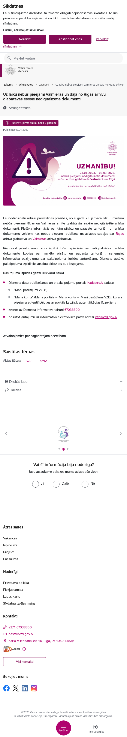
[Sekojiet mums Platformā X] (15, 688)
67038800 (72, 310)
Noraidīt (24, 39)
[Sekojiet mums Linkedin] (25, 688)
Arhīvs (43, 360)
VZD (29, 360)
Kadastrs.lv (95, 283)
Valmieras (39, 239)
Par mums (10, 559)
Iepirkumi (10, 545)
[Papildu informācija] (24, 649)
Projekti (8, 552)
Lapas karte (11, 596)
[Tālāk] (120, 433)
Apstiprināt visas (70, 39)
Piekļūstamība (13, 590)
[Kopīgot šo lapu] (63, 390)
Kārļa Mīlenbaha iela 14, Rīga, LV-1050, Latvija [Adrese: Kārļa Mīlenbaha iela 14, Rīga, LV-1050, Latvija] (41, 641)
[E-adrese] (11, 649)
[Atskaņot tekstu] (20, 107)
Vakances (10, 538)
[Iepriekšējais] (6, 433)
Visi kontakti (24, 662)
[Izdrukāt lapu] (63, 382)
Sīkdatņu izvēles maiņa (19, 603)
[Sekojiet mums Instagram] (34, 688)
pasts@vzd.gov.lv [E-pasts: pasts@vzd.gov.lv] (21, 634)
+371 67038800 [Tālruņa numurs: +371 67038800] (20, 627)
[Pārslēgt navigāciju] (63, 727)
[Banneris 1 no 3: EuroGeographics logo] (63, 434)
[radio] (38, 483)
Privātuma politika (16, 583)
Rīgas (120, 234)
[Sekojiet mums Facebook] (6, 688)
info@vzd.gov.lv (106, 317)
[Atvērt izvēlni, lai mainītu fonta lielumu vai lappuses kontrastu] (95, 729)
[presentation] (63, 503)
